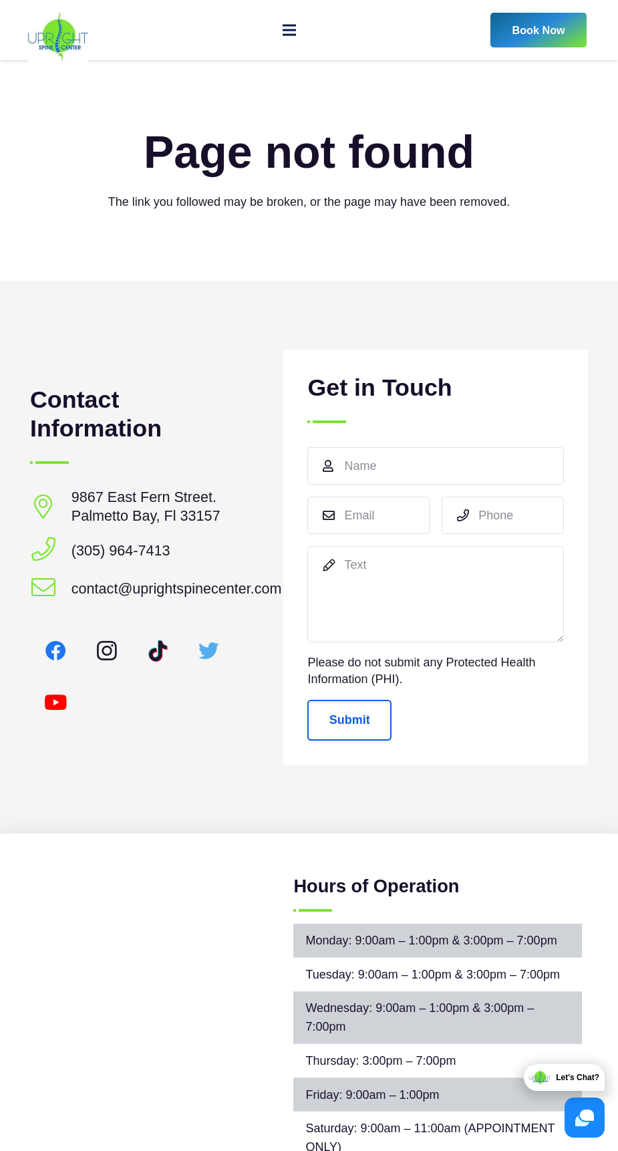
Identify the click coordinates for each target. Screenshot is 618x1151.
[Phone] (503, 515)
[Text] (435, 594)
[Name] (435, 466)
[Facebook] (56, 651)
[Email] (368, 515)
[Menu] (289, 30)
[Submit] (349, 720)
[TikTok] (158, 651)
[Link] (58, 30)
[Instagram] (107, 651)
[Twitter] (209, 651)
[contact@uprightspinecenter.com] (50, 589)
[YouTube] (56, 703)
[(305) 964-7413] (50, 550)
